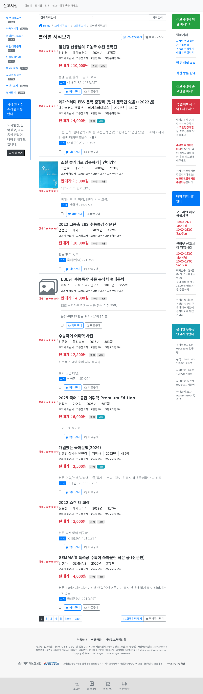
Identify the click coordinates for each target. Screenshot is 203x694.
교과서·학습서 (13, 76)
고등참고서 (80, 25)
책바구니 (73, 91)
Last (77, 618)
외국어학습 (17, 68)
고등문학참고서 (113, 58)
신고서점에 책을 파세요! (65, 5)
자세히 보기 (16, 153)
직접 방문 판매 (186, 73)
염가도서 (15, 92)
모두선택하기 (132, 37)
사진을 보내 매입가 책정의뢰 (185, 43)
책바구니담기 (154, 37)
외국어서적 (17, 28)
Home (46, 25)
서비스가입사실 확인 (175, 663)
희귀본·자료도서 (15, 37)
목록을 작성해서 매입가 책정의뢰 (185, 50)
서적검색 (157, 17)
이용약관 (96, 639)
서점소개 (27, 5)
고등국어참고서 (113, 347)
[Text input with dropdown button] (122, 17)
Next (68, 618)
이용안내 (82, 639)
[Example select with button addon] (67, 17)
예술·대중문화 (13, 48)
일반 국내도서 (13, 19)
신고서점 (10, 5)
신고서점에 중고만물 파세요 (185, 88)
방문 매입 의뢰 (186, 62)
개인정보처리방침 (115, 639)
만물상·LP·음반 (14, 59)
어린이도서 (17, 85)
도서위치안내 (42, 5)
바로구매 (91, 91)
